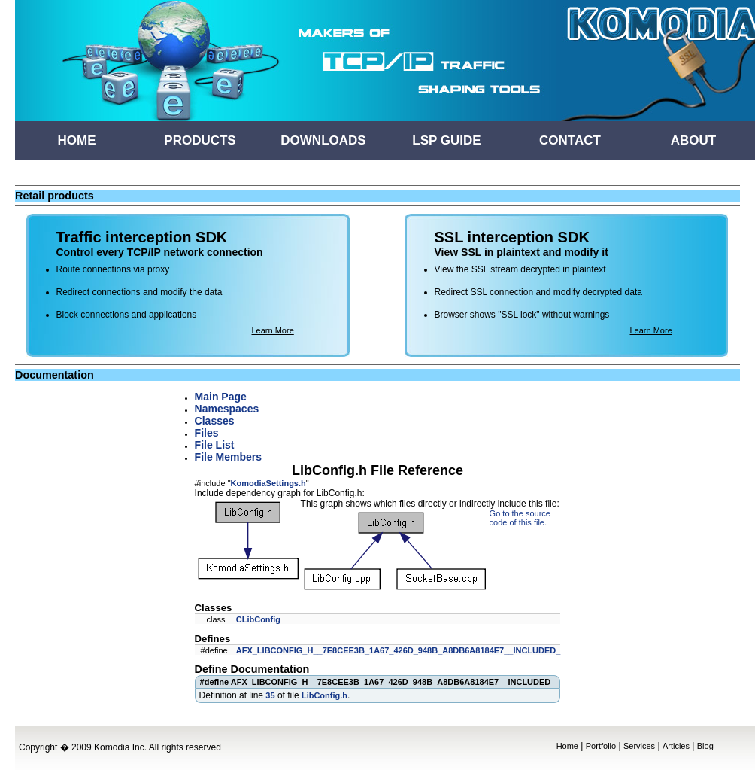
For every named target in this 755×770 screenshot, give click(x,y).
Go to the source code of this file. (520, 518)
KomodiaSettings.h (268, 483)
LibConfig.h (324, 695)
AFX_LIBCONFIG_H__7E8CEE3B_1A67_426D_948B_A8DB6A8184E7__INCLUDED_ (398, 650)
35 (269, 695)
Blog (705, 745)
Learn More (273, 330)
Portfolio (601, 745)
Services (639, 745)
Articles (676, 745)
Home (567, 745)
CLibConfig (258, 619)
